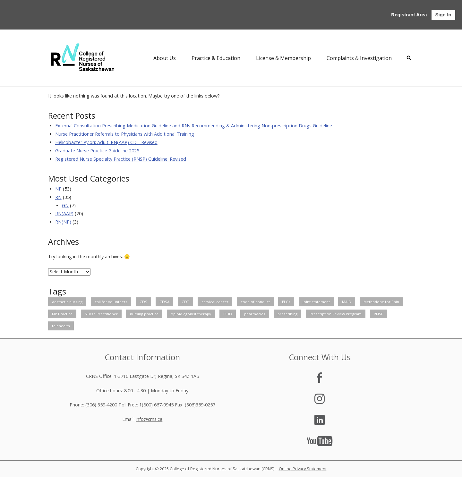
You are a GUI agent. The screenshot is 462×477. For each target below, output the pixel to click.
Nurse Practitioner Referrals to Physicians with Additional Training (124, 134)
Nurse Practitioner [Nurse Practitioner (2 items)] (101, 313)
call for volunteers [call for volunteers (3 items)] (111, 301)
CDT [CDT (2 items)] (185, 301)
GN (65, 205)
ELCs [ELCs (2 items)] (286, 301)
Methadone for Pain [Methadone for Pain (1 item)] (381, 301)
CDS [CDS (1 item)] (143, 301)
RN (58, 197)
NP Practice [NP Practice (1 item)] (62, 313)
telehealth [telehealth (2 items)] (61, 325)
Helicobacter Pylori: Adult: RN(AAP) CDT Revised (106, 142)
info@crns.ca (149, 419)
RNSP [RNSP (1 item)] (378, 313)
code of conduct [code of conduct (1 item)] (255, 301)
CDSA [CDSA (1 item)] (164, 301)
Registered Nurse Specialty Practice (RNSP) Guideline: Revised (120, 159)
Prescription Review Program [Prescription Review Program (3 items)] (336, 313)
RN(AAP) (64, 213)
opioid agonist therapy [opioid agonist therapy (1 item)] (191, 313)
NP (58, 189)
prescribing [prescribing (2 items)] (287, 313)
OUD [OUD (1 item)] (227, 313)
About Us (164, 58)
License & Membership (283, 58)
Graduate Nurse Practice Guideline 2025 (97, 151)
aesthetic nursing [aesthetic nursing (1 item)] (67, 301)
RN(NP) (63, 222)
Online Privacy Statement (303, 469)
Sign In (443, 14)
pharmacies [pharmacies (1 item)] (254, 313)
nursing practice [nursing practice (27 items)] (144, 313)
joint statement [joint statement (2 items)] (316, 301)
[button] (409, 58)
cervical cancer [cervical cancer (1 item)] (214, 301)
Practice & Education (216, 58)
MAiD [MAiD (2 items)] (346, 301)
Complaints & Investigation (359, 58)
